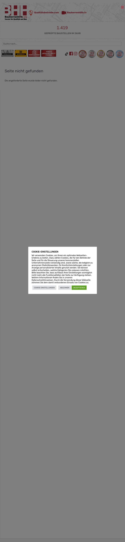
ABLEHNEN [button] (64, 288)
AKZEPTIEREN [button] (79, 288)
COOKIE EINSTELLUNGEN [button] (44, 288)
